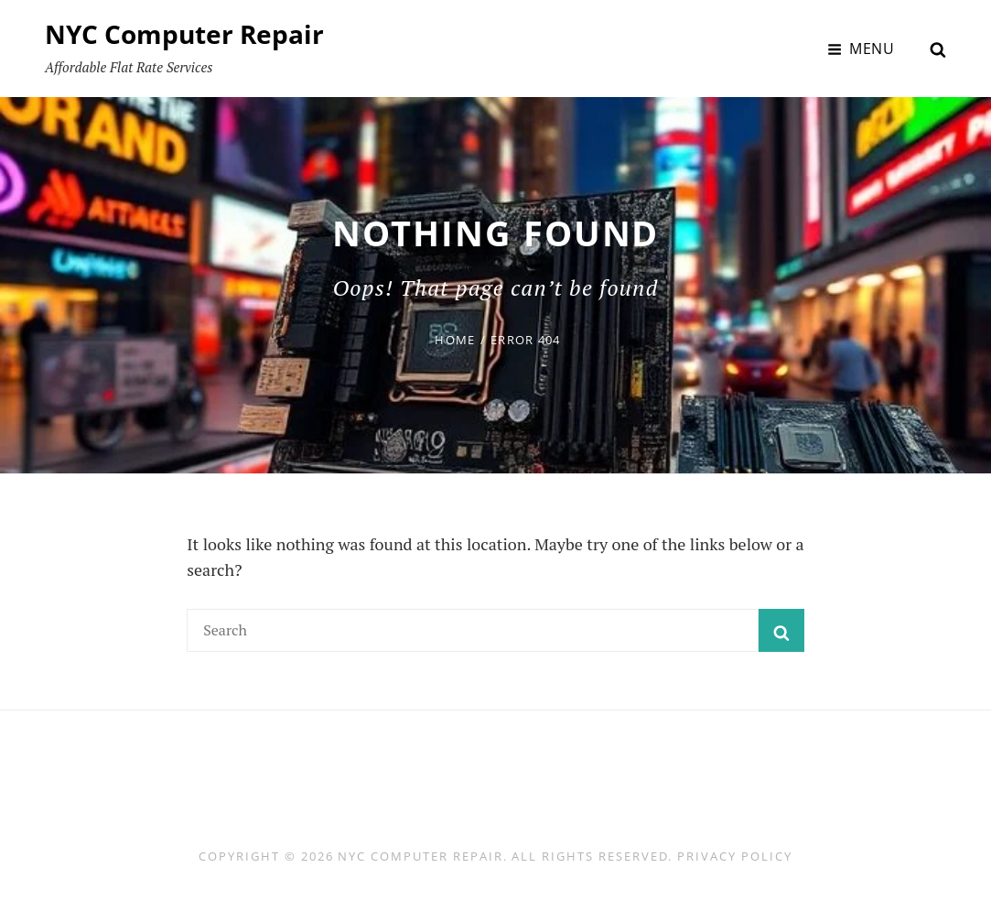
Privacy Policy (734, 856)
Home (455, 339)
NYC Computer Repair (184, 33)
